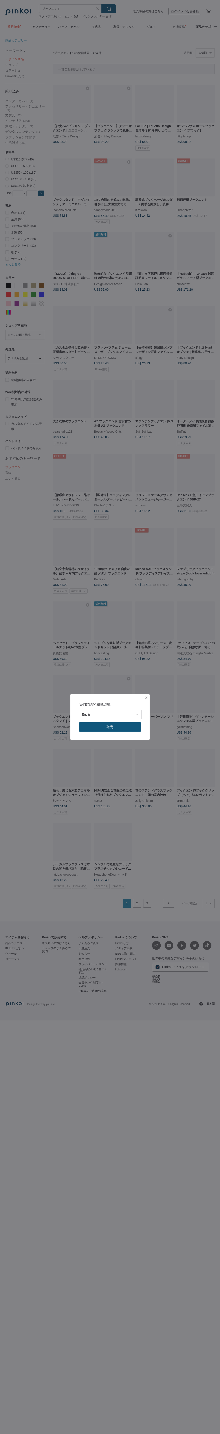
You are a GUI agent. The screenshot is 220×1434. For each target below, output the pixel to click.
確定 (110, 727)
